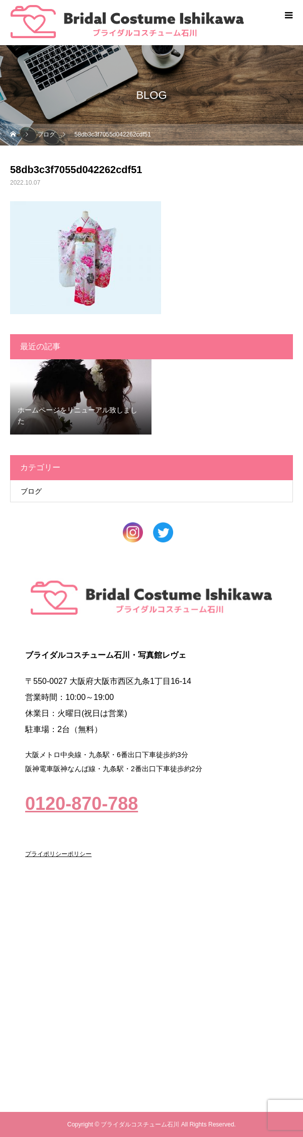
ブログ (31, 491)
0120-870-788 (81, 803)
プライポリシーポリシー (58, 854)
